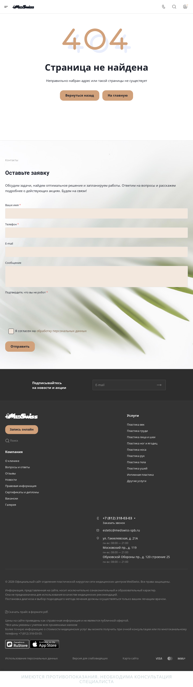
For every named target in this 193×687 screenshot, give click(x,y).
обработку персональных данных (62, 331)
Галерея (10, 505)
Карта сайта (130, 658)
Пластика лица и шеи (141, 437)
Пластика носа (136, 450)
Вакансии (11, 498)
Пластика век (136, 424)
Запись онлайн (22, 429)
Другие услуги (136, 481)
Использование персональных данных (31, 658)
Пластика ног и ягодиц (142, 443)
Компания (14, 452)
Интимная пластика (140, 475)
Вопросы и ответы (17, 467)
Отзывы (10, 473)
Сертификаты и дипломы (22, 492)
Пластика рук (136, 456)
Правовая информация (20, 486)
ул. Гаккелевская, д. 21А (120, 538)
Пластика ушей (137, 468)
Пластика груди (137, 431)
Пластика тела (136, 462)
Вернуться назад (79, 95)
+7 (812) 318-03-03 (117, 518)
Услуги (133, 415)
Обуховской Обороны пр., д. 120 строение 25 (136, 557)
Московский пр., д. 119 (120, 547)
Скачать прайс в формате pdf (26, 612)
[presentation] (38, 304)
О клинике (12, 461)
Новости (11, 480)
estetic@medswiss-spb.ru (121, 530)
